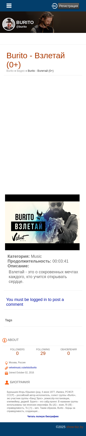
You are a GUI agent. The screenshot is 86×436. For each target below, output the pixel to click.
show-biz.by (74, 427)
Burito (10, 70)
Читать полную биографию (42, 416)
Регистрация (68, 6)
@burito (21, 26)
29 (43, 352)
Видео (21, 70)
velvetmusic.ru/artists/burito (23, 367)
